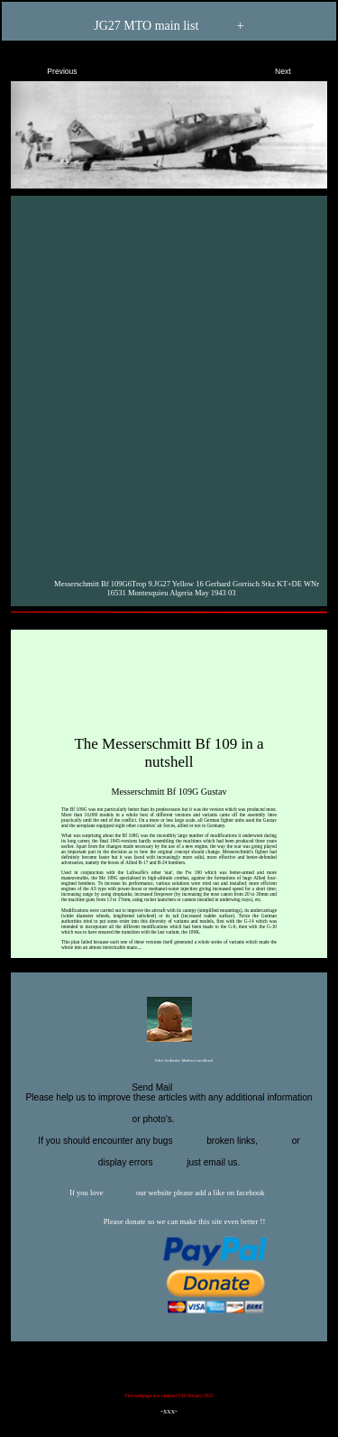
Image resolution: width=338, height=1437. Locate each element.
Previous (47, 67)
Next (298, 67)
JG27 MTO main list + (168, 26)
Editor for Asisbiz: (169, 1061)
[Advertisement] (169, 383)
